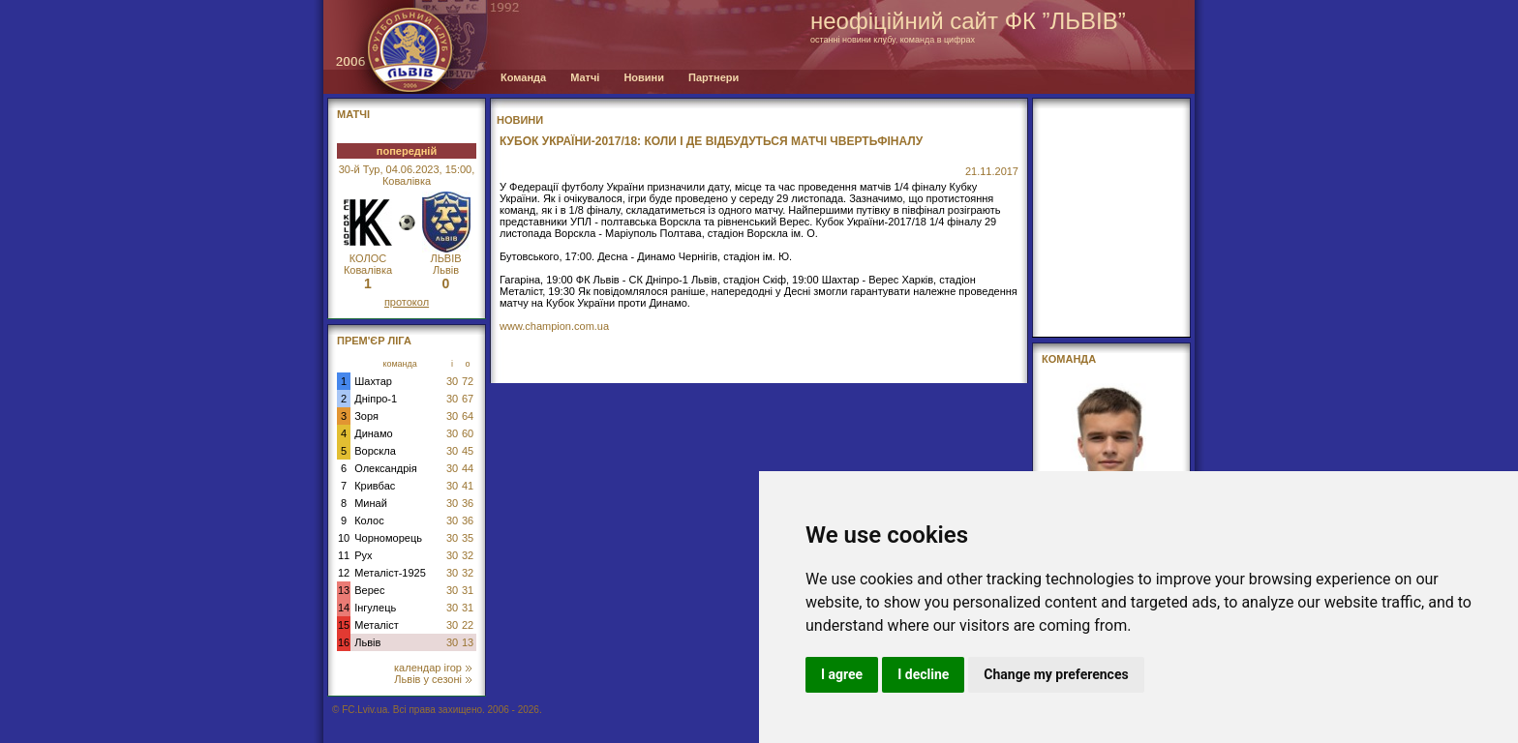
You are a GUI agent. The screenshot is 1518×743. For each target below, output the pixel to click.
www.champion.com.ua (554, 326)
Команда (523, 77)
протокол (406, 302)
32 (467, 555)
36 (467, 503)
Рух (363, 555)
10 (343, 538)
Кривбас (374, 485)
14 (343, 607)
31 (467, 590)
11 (343, 555)
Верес (369, 590)
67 (467, 398)
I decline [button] (923, 674)
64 (467, 416)
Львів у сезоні (432, 679)
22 (467, 625)
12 (343, 573)
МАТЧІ (353, 114)
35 (467, 538)
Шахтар (373, 381)
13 (343, 590)
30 (452, 381)
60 (467, 433)
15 (343, 625)
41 (467, 485)
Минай (370, 503)
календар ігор (432, 667)
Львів (367, 642)
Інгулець (375, 607)
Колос (368, 520)
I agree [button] (842, 674)
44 (467, 468)
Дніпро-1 (375, 398)
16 (343, 642)
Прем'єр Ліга (374, 340)
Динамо (373, 433)
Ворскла (375, 451)
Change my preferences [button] (1056, 674)
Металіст (376, 625)
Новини (643, 77)
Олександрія (385, 468)
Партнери (713, 77)
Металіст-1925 (390, 573)
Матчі (584, 77)
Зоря (366, 416)
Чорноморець (388, 538)
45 (467, 451)
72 (467, 381)
